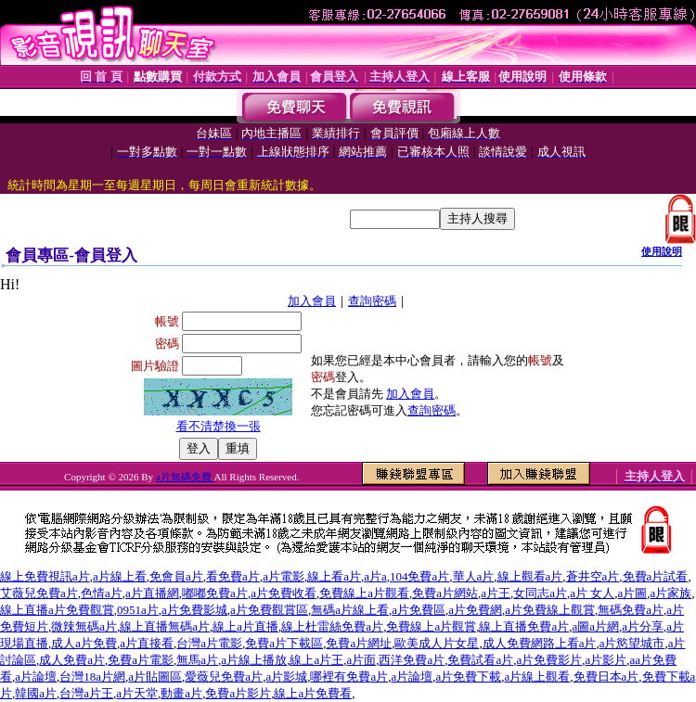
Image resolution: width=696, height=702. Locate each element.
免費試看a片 (480, 660)
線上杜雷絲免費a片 (332, 626)
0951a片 (138, 610)
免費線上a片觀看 (364, 593)
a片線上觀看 (538, 676)
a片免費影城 (194, 610)
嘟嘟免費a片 (215, 593)
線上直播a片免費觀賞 (57, 610)
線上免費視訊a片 (45, 576)
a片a (375, 576)
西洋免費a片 (412, 660)
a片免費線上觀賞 (550, 610)
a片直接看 (147, 643)
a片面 (361, 660)
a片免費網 (475, 610)
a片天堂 (137, 693)
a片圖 (633, 593)
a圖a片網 (595, 626)
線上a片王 (316, 660)
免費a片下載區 (284, 643)
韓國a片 (36, 693)
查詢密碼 (372, 301)
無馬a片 (197, 660)
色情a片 (101, 593)
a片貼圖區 (155, 676)
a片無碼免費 (185, 476)
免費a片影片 (238, 693)
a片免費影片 (550, 660)
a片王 (495, 593)
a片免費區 (418, 610)
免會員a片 (176, 576)
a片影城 (286, 676)
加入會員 (312, 301)
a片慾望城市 (632, 643)
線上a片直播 (245, 626)
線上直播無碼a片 (165, 626)
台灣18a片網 (92, 676)
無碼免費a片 (631, 610)
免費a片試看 (656, 576)
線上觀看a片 (530, 576)
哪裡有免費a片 (349, 676)
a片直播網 (152, 593)
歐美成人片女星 (436, 643)
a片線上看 (120, 576)
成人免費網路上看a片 (540, 643)
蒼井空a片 (593, 576)
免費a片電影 (141, 660)
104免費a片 (419, 576)
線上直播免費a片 (524, 626)
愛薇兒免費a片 (224, 676)
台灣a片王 (86, 693)
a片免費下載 (468, 676)
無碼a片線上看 (350, 610)
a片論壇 (36, 676)
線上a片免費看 (313, 693)
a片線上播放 (254, 660)
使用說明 (661, 251)
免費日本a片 (606, 676)
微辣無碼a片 (84, 626)
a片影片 (606, 660)
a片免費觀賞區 (269, 610)
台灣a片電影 (209, 643)
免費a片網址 (359, 643)
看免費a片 (233, 576)
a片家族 (671, 593)
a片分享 (643, 626)
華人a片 (474, 576)
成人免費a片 (72, 660)
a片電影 (283, 576)
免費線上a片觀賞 (431, 626)
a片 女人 (592, 593)
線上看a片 (334, 576)
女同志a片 (540, 593)
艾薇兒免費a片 (39, 593)
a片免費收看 (283, 593)
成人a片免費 (84, 643)
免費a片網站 (445, 593)
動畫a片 (181, 693)
